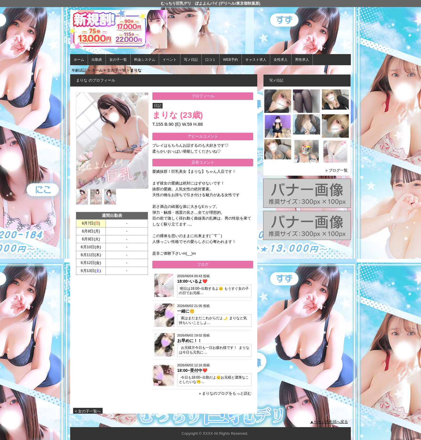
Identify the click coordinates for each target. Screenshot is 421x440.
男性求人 (302, 60)
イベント (170, 60)
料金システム (144, 60)
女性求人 (281, 60)
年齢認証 (79, 70)
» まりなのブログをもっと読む (225, 393)
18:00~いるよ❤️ (192, 281)
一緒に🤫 (185, 311)
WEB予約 (230, 60)
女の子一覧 (118, 60)
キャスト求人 (255, 60)
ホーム (79, 60)
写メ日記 (191, 60)
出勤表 (97, 60)
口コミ (210, 60)
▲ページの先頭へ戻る (329, 422)
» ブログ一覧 (336, 170)
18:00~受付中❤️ (192, 370)
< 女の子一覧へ (88, 411)
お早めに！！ (189, 340)
